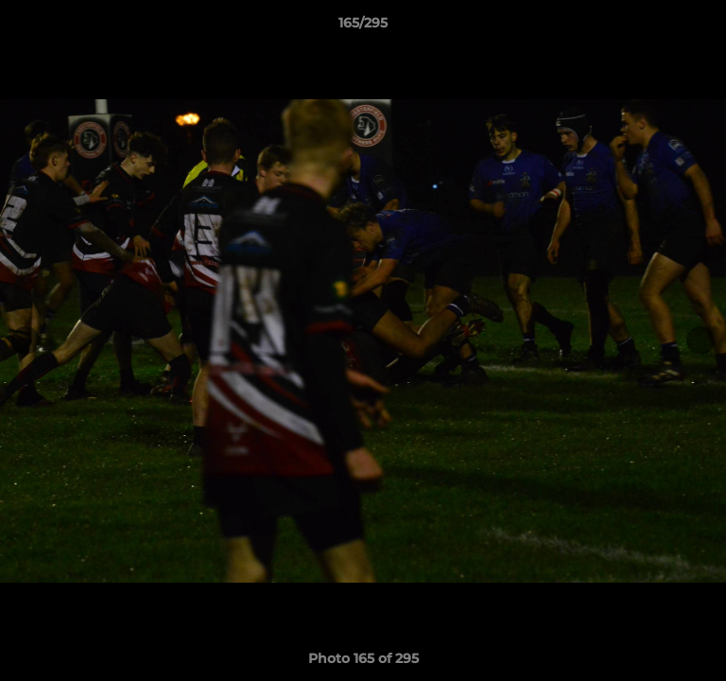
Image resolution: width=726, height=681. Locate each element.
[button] (703, 27)
